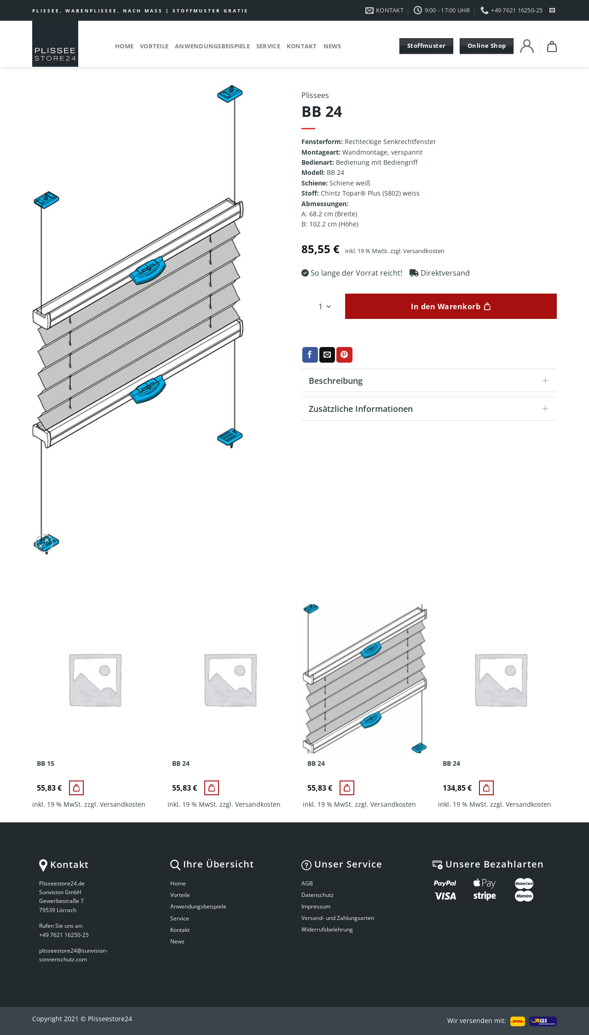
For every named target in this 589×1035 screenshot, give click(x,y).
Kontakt (302, 46)
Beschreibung (431, 381)
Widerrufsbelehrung (327, 929)
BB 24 (181, 763)
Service (268, 46)
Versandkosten (424, 251)
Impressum (315, 906)
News (332, 46)
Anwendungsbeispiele (212, 46)
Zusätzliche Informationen (431, 409)
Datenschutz (317, 895)
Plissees (315, 95)
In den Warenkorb (445, 306)
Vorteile (154, 46)
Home (124, 46)
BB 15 (45, 763)
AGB (307, 883)
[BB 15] (76, 788)
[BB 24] (211, 788)
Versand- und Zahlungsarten (337, 918)
